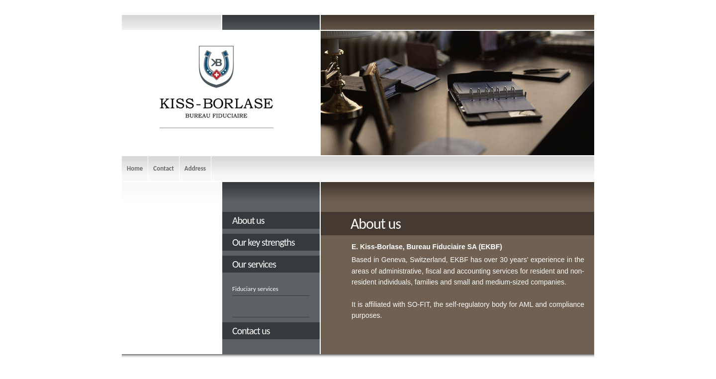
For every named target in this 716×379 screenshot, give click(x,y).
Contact (163, 168)
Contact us (251, 331)
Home (135, 168)
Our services (254, 264)
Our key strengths (263, 242)
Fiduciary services (255, 288)
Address (195, 168)
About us (248, 220)
